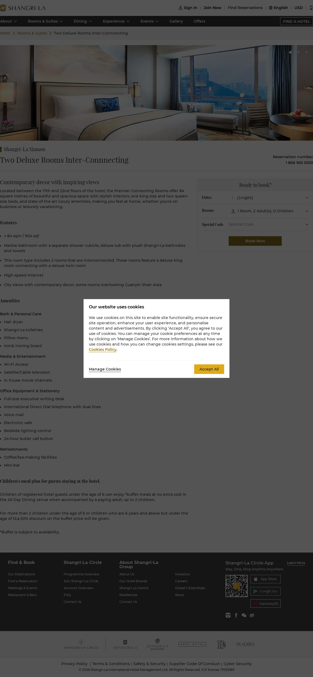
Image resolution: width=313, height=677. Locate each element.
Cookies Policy (102, 349)
